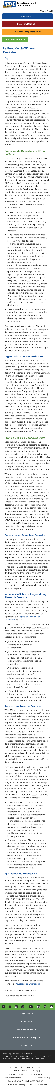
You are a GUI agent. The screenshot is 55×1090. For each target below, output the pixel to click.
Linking (35, 1071)
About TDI (25, 1014)
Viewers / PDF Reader (38, 1084)
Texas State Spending (16, 1084)
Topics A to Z (46, 11)
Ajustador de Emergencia (28, 984)
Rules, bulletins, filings (25, 1037)
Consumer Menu (13, 39)
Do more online (25, 1029)
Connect (25, 1022)
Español (25, 1045)
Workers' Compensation (26, 32)
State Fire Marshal (26, 24)
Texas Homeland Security (19, 1074)
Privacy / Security (20, 1071)
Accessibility (15, 1067)
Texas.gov (38, 1074)
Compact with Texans (32, 1067)
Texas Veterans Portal (12, 1078)
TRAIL (28, 1078)
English (8, 58)
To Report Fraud (41, 1078)
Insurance (26, 16)
